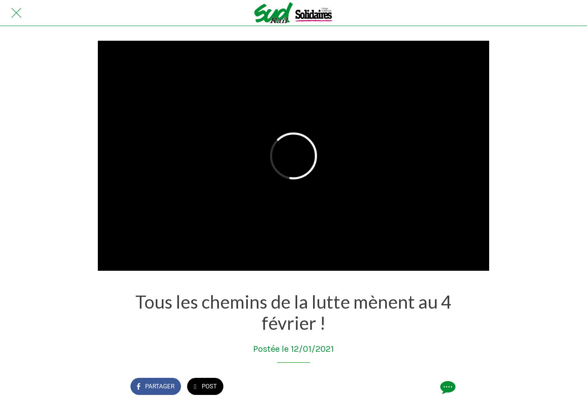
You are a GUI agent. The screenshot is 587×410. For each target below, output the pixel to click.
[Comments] (447, 387)
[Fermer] (16, 13)
